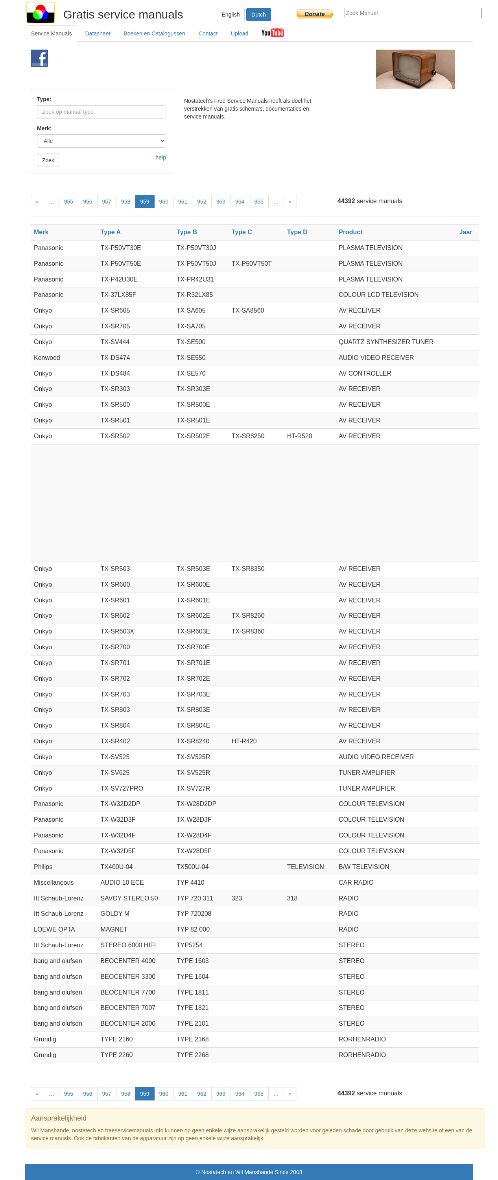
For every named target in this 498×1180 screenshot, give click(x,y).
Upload (239, 33)
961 (182, 201)
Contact (208, 33)
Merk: (44, 128)
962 (201, 201)
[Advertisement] (235, 69)
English (231, 14)
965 (258, 201)
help (161, 157)
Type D (297, 232)
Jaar (465, 232)
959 (144, 201)
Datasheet (98, 33)
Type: (44, 99)
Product (350, 232)
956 (87, 201)
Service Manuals (51, 33)
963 (220, 201)
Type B (187, 232)
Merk (41, 232)
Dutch (258, 14)
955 (68, 201)
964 (239, 201)
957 (106, 201)
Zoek (48, 160)
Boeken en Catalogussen (154, 33)
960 (163, 201)
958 (125, 201)
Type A (111, 232)
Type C (242, 232)
